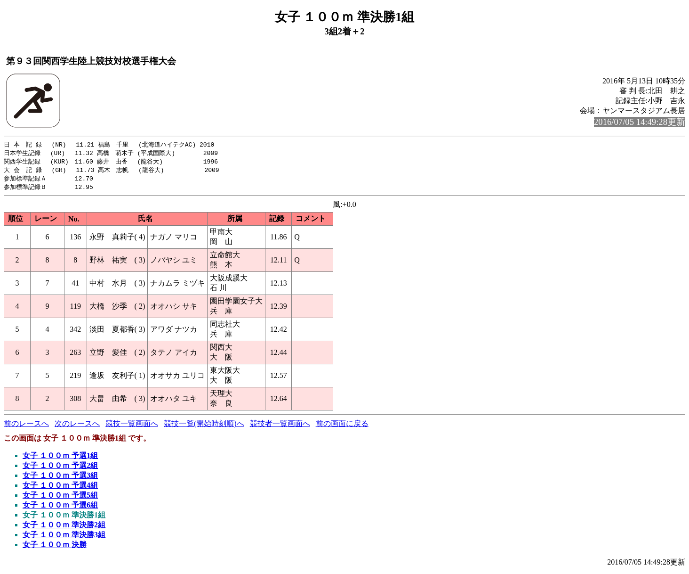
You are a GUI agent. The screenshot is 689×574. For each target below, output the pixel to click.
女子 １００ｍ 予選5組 (60, 498)
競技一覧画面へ (131, 426)
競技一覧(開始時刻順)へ (204, 426)
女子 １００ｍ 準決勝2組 (64, 528)
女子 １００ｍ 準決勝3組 (64, 537)
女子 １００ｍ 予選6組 (60, 508)
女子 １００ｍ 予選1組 (60, 458)
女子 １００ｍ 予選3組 (60, 478)
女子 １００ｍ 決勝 (55, 547)
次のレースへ (77, 426)
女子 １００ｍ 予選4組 (60, 488)
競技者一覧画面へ (280, 426)
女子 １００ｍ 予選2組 (60, 468)
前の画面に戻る (342, 426)
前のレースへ (26, 426)
